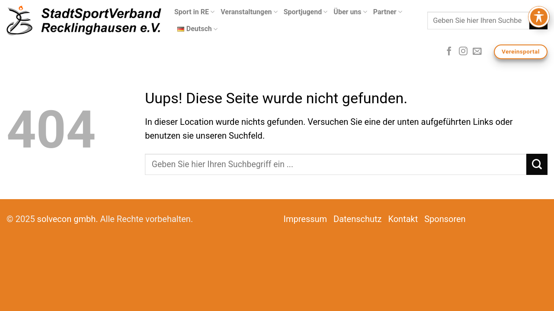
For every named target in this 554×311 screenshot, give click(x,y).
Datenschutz (357, 219)
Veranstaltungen (249, 12)
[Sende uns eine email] (477, 52)
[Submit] (538, 21)
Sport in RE (194, 12)
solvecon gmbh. (67, 219)
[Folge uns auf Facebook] (449, 52)
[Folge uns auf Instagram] (463, 52)
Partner (387, 12)
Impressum (305, 219)
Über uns (350, 12)
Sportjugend (306, 12)
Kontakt (403, 219)
